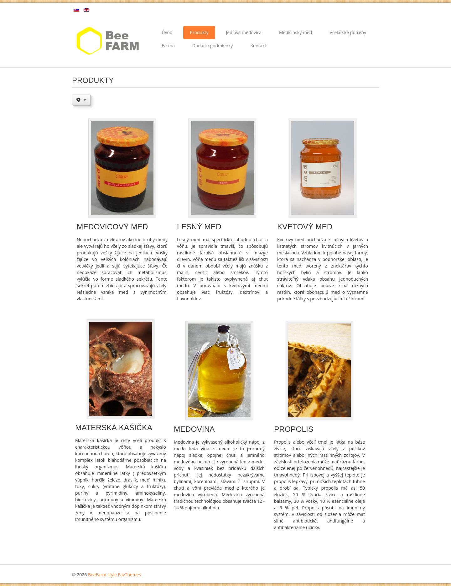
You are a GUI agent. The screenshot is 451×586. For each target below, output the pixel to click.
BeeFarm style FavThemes (114, 575)
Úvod (167, 32)
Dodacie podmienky (212, 45)
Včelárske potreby (347, 32)
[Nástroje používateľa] (81, 99)
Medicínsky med (295, 32)
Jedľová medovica (244, 32)
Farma (168, 45)
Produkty (199, 32)
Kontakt (258, 45)
